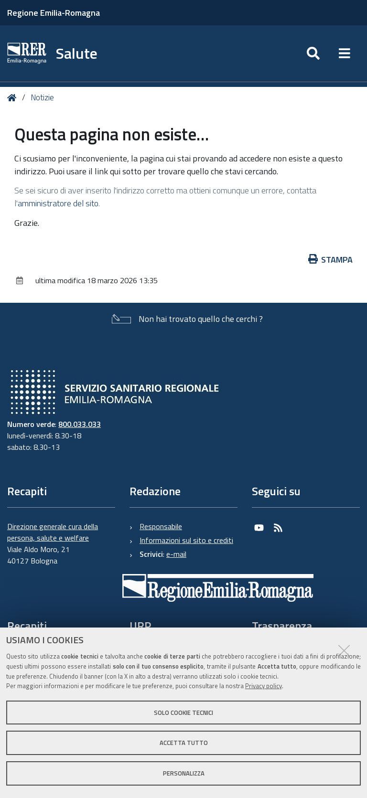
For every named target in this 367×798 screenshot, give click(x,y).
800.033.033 (79, 424)
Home (13, 98)
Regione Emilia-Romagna (53, 12)
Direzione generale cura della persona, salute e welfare (52, 532)
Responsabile (161, 526)
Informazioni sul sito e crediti (186, 540)
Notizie (42, 97)
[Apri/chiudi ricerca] (313, 53)
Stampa (330, 259)
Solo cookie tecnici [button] (183, 712)
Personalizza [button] (184, 773)
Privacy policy (263, 686)
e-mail (176, 554)
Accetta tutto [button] (184, 742)
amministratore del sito (58, 203)
